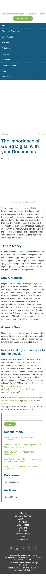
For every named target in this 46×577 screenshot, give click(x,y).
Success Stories (9, 65)
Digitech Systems (32, 398)
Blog (4, 71)
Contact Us (7, 77)
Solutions (6, 48)
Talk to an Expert (23, 18)
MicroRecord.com (35, 383)
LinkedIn (24, 389)
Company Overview (10, 31)
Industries (6, 60)
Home (4, 26)
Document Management (9, 401)
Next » (42, 134)
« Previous (6, 134)
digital (26, 401)
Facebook (8, 389)
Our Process (7, 37)
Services (5, 43)
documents (32, 401)
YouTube (9, 392)
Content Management (17, 398)
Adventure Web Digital (23, 570)
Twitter (16, 389)
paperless (4, 404)
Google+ (32, 389)
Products (6, 54)
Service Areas (23, 525)
